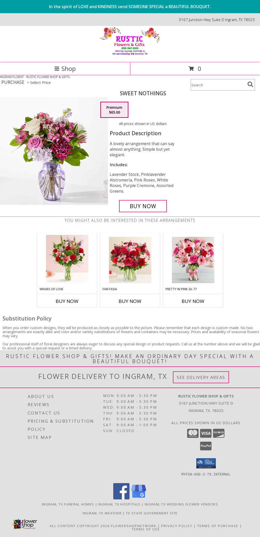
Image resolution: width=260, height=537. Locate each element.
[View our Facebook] (121, 498)
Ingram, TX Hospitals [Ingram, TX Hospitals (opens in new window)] (119, 504)
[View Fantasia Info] (130, 260)
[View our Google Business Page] (139, 498)
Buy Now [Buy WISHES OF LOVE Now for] (67, 301)
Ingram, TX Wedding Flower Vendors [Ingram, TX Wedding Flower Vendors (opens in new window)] (181, 504)
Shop (65, 68)
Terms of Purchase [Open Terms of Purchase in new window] (217, 526)
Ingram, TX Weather (102, 513)
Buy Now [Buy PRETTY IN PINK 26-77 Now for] (193, 301)
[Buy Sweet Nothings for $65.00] (143, 206)
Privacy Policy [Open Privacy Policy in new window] (176, 526)
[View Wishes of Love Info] (67, 260)
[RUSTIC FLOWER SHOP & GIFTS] (130, 55)
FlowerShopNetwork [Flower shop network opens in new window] (133, 526)
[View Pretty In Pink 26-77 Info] (193, 260)
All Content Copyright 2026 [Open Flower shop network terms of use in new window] (80, 526)
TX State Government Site (151, 513)
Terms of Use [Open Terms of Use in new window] (146, 529)
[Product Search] (218, 84)
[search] (250, 84)
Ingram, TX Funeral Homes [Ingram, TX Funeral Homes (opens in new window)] (68, 504)
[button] (206, 463)
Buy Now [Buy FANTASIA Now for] (130, 301)
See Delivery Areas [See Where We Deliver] (201, 377)
